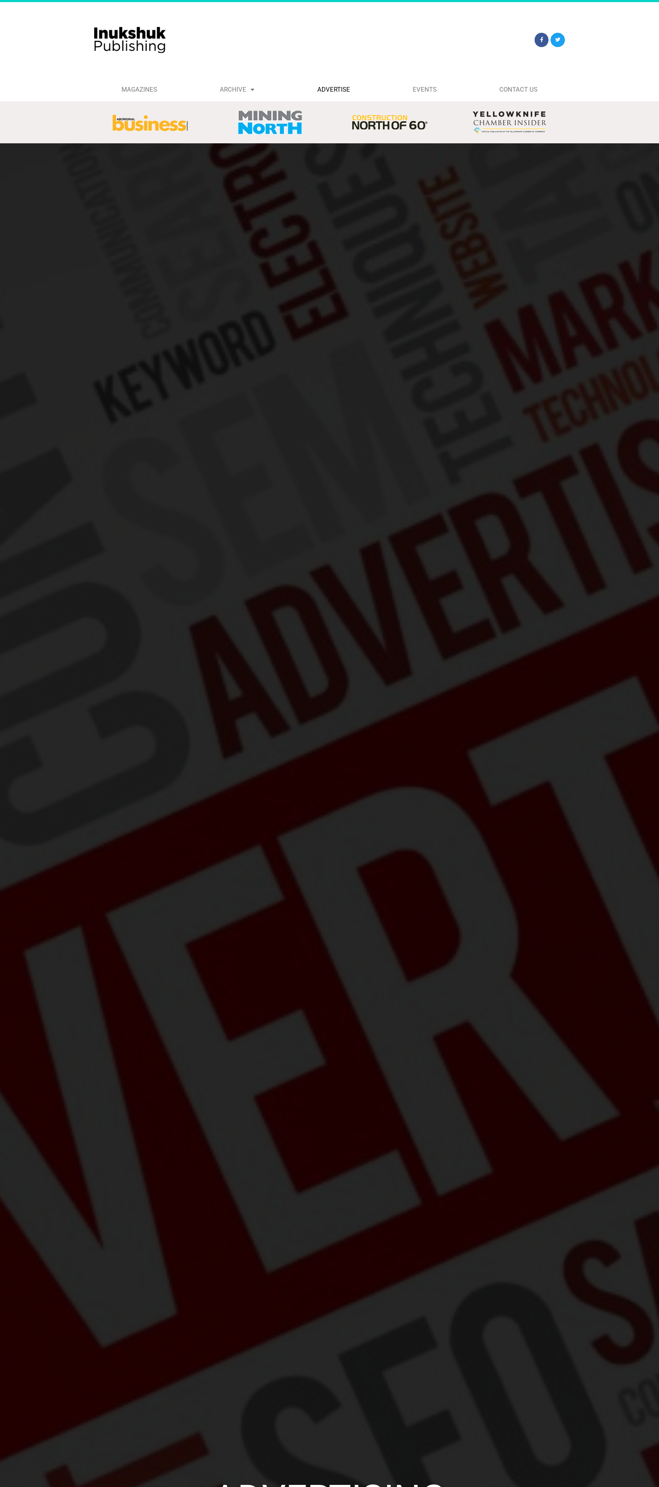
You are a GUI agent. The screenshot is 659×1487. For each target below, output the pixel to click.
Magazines (139, 89)
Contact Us (518, 89)
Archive (237, 89)
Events (425, 89)
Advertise (333, 89)
